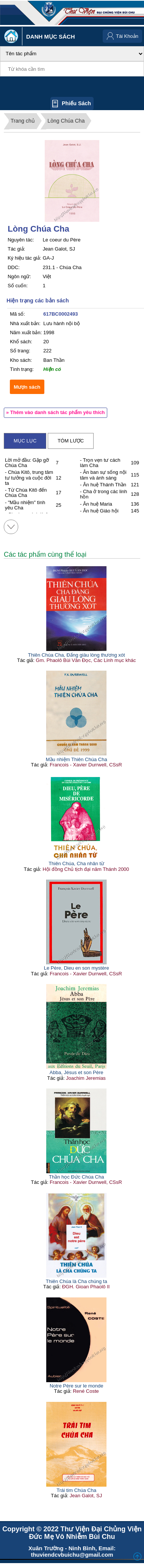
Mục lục (25, 441)
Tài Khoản (127, 36)
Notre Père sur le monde (76, 1386)
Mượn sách (27, 387)
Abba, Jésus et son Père (76, 1072)
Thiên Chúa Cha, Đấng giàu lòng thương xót (76, 655)
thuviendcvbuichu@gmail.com (72, 1554)
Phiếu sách (76, 103)
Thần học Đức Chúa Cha (76, 1177)
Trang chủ (23, 121)
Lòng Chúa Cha (66, 121)
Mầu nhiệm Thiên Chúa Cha (76, 759)
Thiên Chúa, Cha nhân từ (76, 863)
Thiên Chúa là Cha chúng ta (76, 1281)
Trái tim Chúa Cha (76, 1490)
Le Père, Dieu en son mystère (76, 968)
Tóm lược (71, 441)
